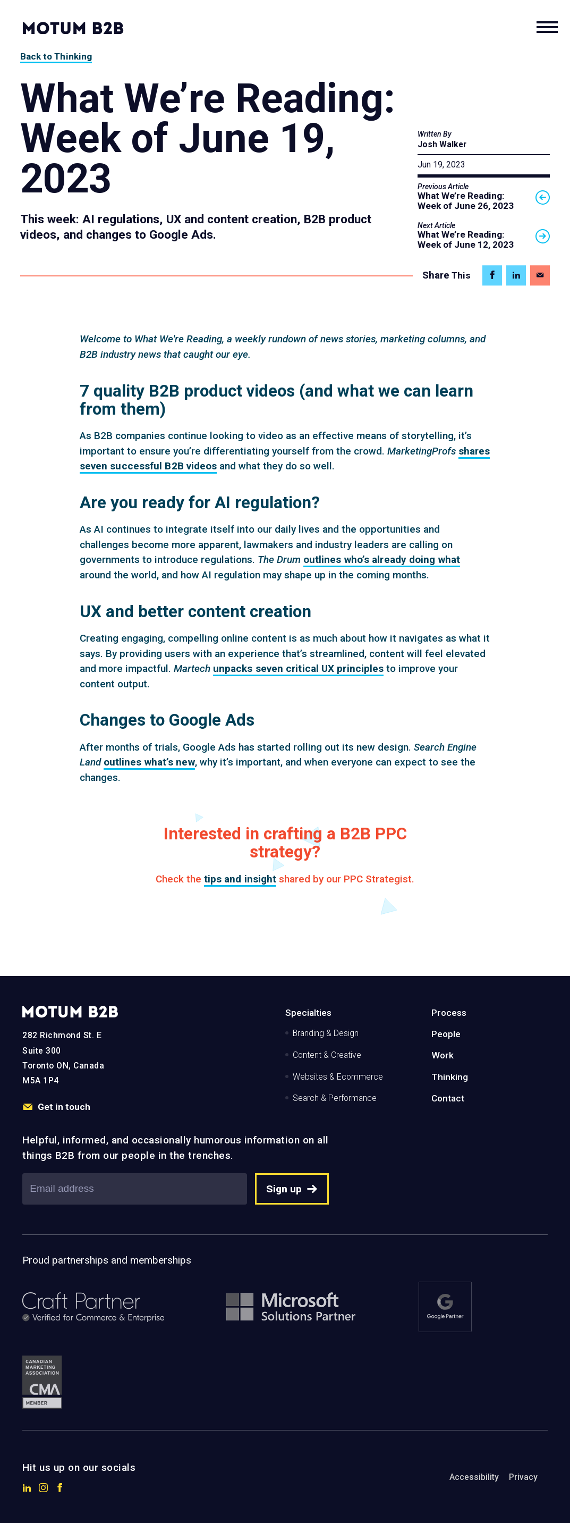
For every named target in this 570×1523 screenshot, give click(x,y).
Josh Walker (442, 144)
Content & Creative (327, 1055)
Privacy (523, 1477)
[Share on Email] (540, 275)
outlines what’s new (149, 762)
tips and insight (240, 879)
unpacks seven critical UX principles (298, 668)
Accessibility (474, 1477)
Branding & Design (326, 1033)
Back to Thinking (56, 56)
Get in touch (56, 1107)
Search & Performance (335, 1098)
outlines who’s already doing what (381, 559)
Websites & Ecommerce (338, 1077)
